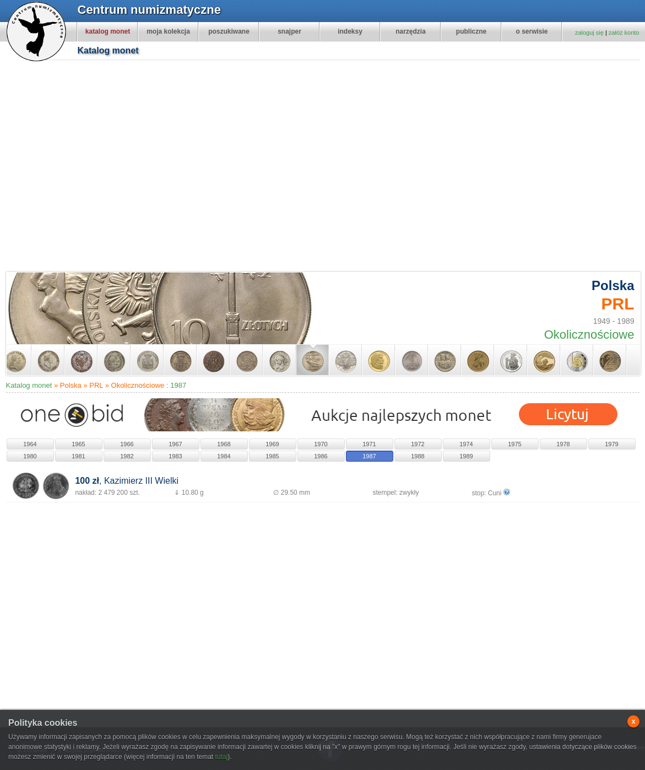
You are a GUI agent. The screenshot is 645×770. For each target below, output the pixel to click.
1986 (320, 456)
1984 (223, 456)
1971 (369, 444)
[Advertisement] (104, 167)
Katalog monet (29, 385)
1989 (466, 456)
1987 (178, 385)
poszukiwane (229, 31)
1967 (175, 444)
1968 (223, 444)
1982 (126, 456)
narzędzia (410, 31)
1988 (417, 456)
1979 (611, 444)
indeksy (350, 31)
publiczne (471, 31)
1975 (514, 444)
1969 (272, 444)
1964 (29, 444)
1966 (126, 444)
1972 (417, 444)
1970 (320, 444)
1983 (175, 456)
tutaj (221, 757)
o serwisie (532, 31)
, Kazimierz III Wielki (126, 480)
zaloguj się (589, 32)
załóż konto (624, 32)
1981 (78, 456)
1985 (272, 456)
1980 (29, 456)
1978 (563, 444)
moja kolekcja (168, 31)
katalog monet (107, 31)
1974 (466, 444)
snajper (289, 31)
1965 (78, 444)
